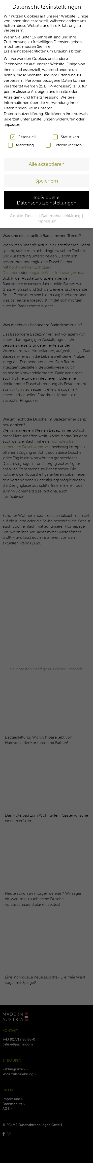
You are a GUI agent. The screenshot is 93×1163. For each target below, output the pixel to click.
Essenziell (23, 135)
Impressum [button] (46, 219)
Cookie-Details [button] (24, 213)
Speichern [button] (46, 179)
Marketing (21, 143)
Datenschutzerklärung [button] (61, 213)
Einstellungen (43, 117)
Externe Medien (64, 143)
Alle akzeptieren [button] (46, 162)
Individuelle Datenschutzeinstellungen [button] (46, 198)
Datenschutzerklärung (23, 111)
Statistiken (66, 135)
